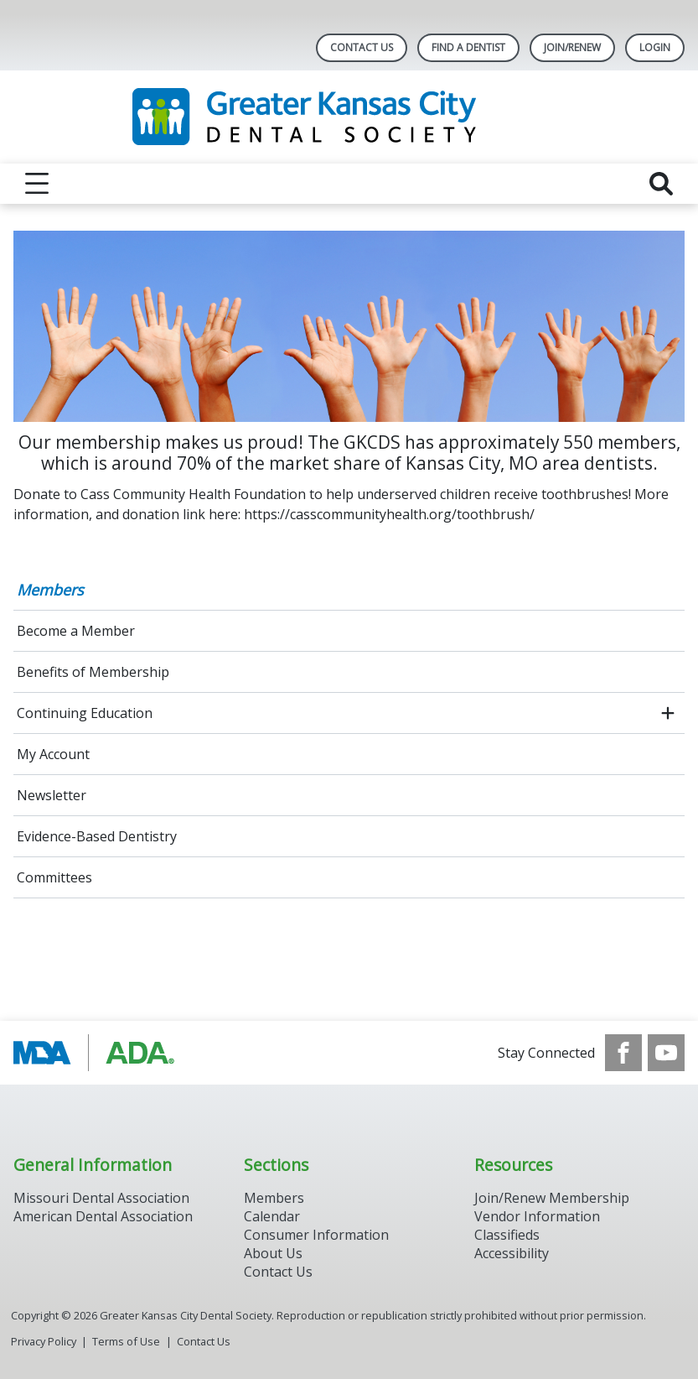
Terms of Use (126, 1341)
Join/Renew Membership (551, 1198)
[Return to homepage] (349, 117)
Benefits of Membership (93, 672)
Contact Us (361, 47)
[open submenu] (667, 713)
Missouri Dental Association (101, 1198)
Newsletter (51, 795)
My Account (53, 754)
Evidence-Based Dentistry (97, 836)
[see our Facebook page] (623, 1052)
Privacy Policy (43, 1341)
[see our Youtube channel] (666, 1052)
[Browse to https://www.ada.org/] (98, 1052)
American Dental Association (103, 1216)
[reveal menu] (36, 184)
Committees (54, 877)
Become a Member (76, 631)
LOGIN (654, 47)
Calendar (272, 1216)
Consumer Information (316, 1234)
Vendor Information (537, 1216)
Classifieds (507, 1234)
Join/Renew (572, 47)
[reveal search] (661, 184)
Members (50, 590)
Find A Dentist (468, 47)
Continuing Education (85, 713)
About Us (273, 1253)
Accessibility (511, 1253)
